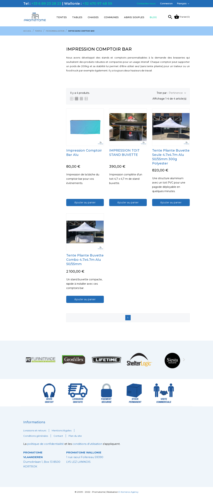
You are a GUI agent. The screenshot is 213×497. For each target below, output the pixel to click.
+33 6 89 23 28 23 (46, 3)
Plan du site (75, 435)
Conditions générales (35, 435)
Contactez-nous (146, 3)
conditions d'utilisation (87, 444)
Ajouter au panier (85, 202)
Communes (111, 17)
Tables (77, 17)
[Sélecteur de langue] (183, 3)
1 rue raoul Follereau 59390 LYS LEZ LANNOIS (84, 457)
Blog (153, 17)
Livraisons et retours (34, 430)
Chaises (93, 17)
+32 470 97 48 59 (97, 3)
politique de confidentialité (45, 444)
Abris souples (134, 17)
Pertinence (178, 93)
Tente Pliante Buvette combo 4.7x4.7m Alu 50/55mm (85, 259)
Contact (58, 435)
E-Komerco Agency (128, 492)
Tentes (61, 17)
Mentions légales (61, 430)
